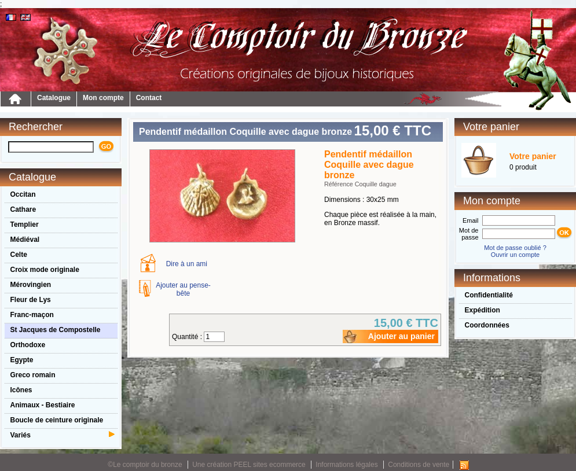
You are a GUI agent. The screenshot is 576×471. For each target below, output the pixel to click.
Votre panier (532, 156)
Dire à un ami (186, 264)
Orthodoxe (28, 345)
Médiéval (25, 240)
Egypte (22, 360)
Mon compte (103, 98)
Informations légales (346, 465)
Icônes (21, 390)
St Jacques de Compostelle (55, 330)
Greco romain (33, 375)
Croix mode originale (44, 270)
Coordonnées (487, 325)
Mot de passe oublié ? (515, 247)
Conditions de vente (418, 465)
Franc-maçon (32, 315)
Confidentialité (489, 295)
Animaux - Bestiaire (42, 405)
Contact (149, 98)
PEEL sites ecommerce (270, 465)
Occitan (23, 194)
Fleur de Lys (30, 300)
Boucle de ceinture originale (57, 420)
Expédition (482, 310)
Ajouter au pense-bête (183, 289)
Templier (24, 224)
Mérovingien (31, 285)
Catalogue (54, 98)
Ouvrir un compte (515, 254)
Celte (18, 255)
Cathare (23, 209)
